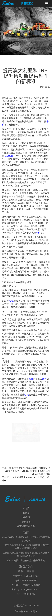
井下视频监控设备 (26, 526)
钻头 (44, 379)
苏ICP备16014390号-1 (26, 611)
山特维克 (26, 517)
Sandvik (9, 156)
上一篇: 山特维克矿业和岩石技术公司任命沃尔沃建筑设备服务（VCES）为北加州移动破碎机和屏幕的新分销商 (26, 471)
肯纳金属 (26, 522)
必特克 (26, 513)
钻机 (11, 301)
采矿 (38, 232)
